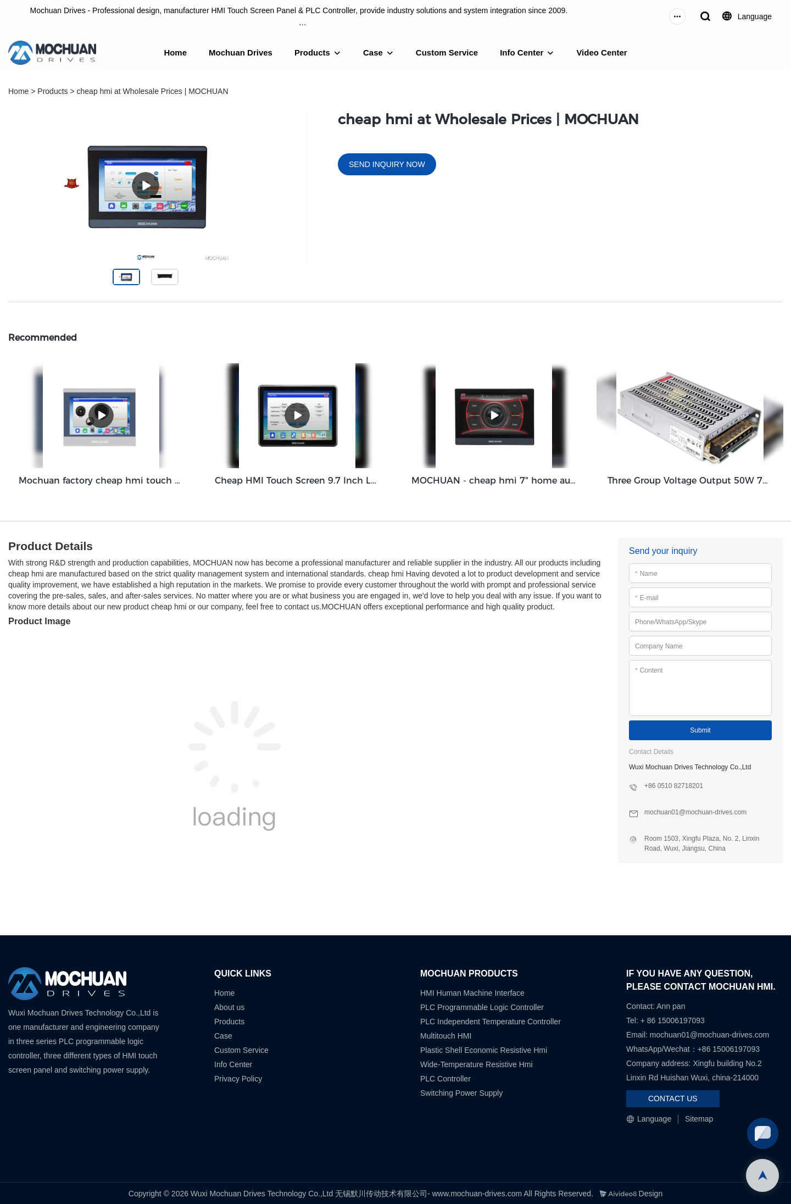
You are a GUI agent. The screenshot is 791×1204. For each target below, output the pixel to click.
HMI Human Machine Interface (472, 991)
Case (373, 52)
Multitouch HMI (445, 1034)
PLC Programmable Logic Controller (482, 1005)
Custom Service (447, 52)
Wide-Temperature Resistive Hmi (477, 1062)
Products (312, 52)
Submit (700, 729)
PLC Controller (445, 1077)
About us (229, 1005)
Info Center (521, 52)
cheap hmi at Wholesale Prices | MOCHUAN (153, 91)
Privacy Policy (238, 1077)
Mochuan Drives (240, 52)
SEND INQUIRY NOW (387, 164)
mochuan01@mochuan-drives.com (709, 1033)
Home (175, 52)
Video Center (601, 52)
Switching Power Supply (461, 1091)
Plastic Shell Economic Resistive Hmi (483, 1048)
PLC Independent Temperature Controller (490, 1020)
